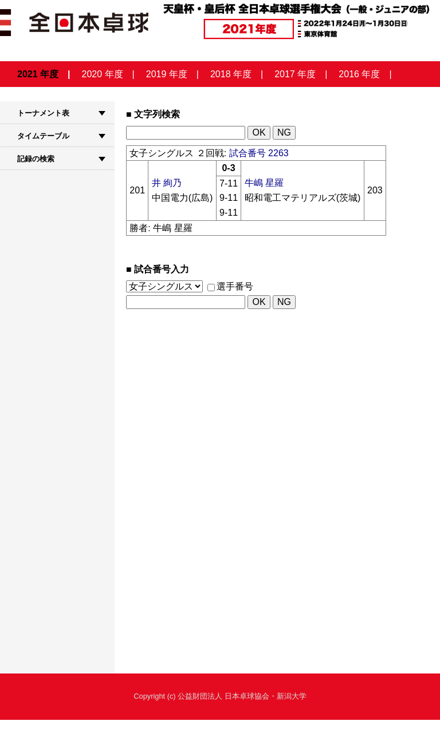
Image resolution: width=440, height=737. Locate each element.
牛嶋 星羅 (264, 183)
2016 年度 (359, 74)
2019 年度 (166, 74)
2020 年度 (102, 74)
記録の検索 (35, 158)
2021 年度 (37, 74)
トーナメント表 (43, 113)
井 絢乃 (167, 183)
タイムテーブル (43, 136)
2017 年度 (295, 74)
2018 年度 (231, 74)
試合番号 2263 (259, 153)
